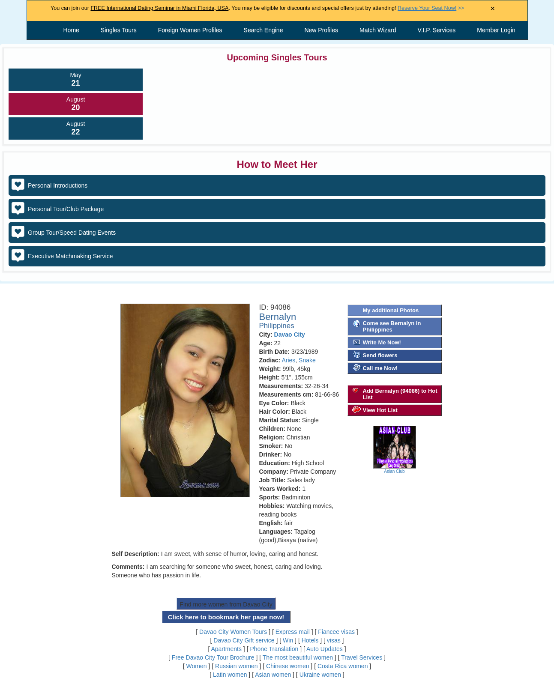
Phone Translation (274, 648)
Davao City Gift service (243, 640)
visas (334, 640)
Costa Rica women (342, 666)
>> (431, 8)
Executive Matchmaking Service (70, 256)
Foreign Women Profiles (190, 30)
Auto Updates (324, 648)
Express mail (293, 631)
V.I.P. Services (437, 30)
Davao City (289, 334)
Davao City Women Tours (233, 631)
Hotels (310, 640)
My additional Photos (391, 310)
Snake (307, 360)
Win (288, 640)
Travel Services (361, 657)
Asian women (273, 674)
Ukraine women (320, 674)
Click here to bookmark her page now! (226, 617)
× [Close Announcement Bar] (492, 9)
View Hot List (380, 410)
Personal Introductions (57, 185)
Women (196, 666)
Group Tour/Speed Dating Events (72, 232)
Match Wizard (377, 30)
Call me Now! (380, 368)
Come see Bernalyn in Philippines (392, 326)
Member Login (496, 30)
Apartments (226, 648)
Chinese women (287, 666)
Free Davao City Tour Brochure (213, 657)
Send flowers (380, 355)
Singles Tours (119, 30)
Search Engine (263, 30)
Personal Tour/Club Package (66, 209)
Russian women (236, 666)
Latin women (230, 674)
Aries (288, 360)
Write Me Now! (382, 342)
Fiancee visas (336, 631)
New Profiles (321, 30)
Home (71, 30)
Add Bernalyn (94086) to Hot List (400, 394)
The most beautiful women (298, 657)
